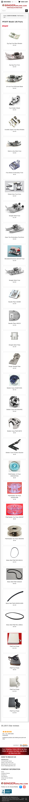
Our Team (3, 779)
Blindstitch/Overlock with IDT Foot (14, 259)
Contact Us (3, 774)
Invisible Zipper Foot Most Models (14, 129)
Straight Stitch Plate (14, 345)
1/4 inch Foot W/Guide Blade (14, 86)
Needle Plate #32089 (14, 302)
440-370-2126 (12, 764)
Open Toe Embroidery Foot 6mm (14, 237)
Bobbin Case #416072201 (14, 388)
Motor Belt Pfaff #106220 (14, 582)
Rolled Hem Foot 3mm (14, 194)
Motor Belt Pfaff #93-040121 (14, 560)
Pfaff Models (20, 15)
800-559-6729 (4, 764)
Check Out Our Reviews (7, 777)
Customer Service (5, 773)
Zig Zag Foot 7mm (14, 65)
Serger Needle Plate (14, 366)
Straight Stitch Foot (14, 215)
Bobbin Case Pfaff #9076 (14, 431)
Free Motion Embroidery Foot (14, 172)
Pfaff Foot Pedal (14, 646)
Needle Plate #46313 (14, 323)
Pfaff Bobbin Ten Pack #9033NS (14, 538)
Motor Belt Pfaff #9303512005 (14, 603)
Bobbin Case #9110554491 (14, 409)
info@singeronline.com (10, 765)
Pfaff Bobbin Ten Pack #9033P (14, 517)
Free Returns (4, 776)
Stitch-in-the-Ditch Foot (14, 151)
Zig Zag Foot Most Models (14, 43)
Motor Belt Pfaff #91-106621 (14, 625)
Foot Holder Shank (14, 108)
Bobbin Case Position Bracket (14, 452)
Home (4, 15)
